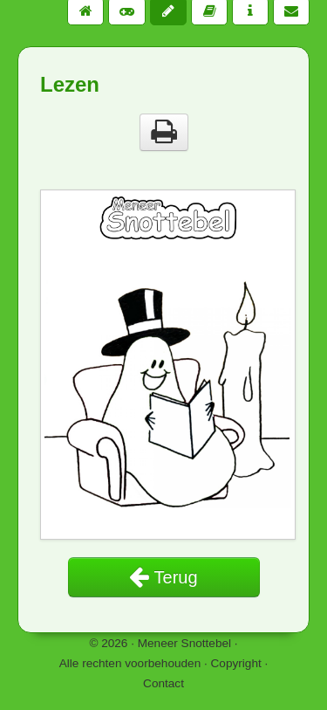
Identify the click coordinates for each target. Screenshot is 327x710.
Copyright (236, 663)
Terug (163, 577)
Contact (163, 683)
